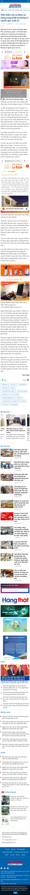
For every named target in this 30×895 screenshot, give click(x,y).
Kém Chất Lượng (22, 391)
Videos (23, 855)
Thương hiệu (21, 849)
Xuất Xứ (5, 394)
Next (24, 442)
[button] (28, 1)
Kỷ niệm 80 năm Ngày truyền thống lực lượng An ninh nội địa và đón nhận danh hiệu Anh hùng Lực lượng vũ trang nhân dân (15, 734)
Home (4, 10)
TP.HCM (5, 404)
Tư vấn (12, 855)
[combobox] (15, 590)
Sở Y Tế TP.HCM (14, 394)
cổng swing (8, 839)
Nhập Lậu (19, 397)
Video (3, 662)
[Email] (8, 868)
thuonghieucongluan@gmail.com (12, 879)
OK (15, 892)
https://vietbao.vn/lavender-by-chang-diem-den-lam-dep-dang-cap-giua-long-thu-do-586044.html (14, 833)
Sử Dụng (5, 387)
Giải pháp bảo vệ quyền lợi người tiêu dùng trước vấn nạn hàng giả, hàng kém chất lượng (21, 490)
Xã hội (3, 753)
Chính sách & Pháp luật (21, 852)
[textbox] (15, 590)
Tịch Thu (13, 384)
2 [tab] (14, 443)
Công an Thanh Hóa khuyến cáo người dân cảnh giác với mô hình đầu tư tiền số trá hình (21, 517)
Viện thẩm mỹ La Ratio (8, 391)
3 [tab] (16, 443)
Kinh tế (13, 849)
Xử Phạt (24, 401)
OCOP (6, 855)
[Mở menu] (2, 1)
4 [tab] (18, 443)
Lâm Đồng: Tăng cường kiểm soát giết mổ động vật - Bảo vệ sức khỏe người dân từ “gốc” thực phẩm (21, 531)
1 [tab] (11, 443)
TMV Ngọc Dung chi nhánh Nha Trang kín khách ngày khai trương (15, 430)
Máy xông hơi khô (6, 842)
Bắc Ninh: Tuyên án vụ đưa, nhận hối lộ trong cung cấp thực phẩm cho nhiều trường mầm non (15, 746)
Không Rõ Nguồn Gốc (8, 397)
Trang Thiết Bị (22, 384)
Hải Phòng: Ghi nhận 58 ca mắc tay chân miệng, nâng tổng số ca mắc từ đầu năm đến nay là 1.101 (15, 784)
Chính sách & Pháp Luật (15, 10)
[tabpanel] (15, 427)
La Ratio (12, 387)
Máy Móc (5, 384)
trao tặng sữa (13, 404)
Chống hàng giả (10, 792)
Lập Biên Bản (6, 401)
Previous (6, 442)
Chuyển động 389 (7, 852)
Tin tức (7, 849)
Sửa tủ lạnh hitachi (6, 837)
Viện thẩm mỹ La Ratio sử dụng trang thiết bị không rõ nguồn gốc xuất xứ (14, 18)
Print (4, 380)
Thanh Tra (15, 401)
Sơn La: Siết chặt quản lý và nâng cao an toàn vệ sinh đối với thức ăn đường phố (21, 574)
